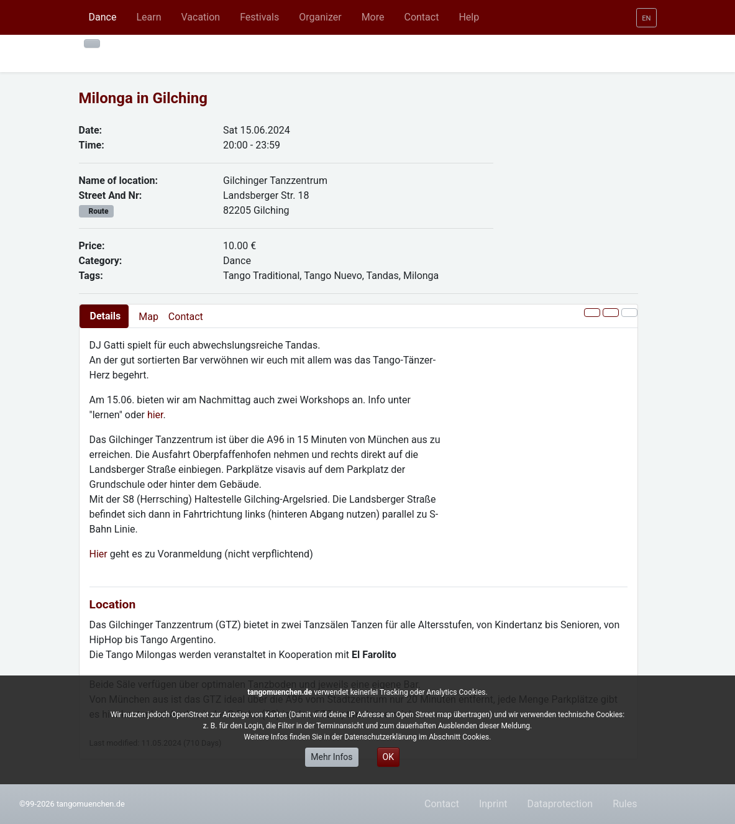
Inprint (493, 804)
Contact (185, 317)
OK (388, 757)
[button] (148, 17)
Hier (99, 554)
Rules (625, 804)
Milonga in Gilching (143, 98)
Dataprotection (560, 804)
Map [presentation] (148, 317)
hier (155, 415)
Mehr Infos (331, 757)
